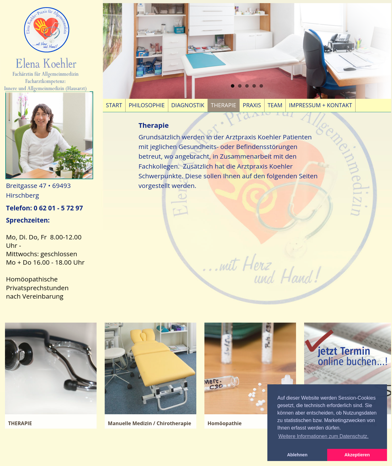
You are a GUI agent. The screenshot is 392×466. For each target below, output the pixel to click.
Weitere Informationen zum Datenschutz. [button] (323, 436)
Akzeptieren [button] (357, 454)
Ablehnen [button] (297, 454)
